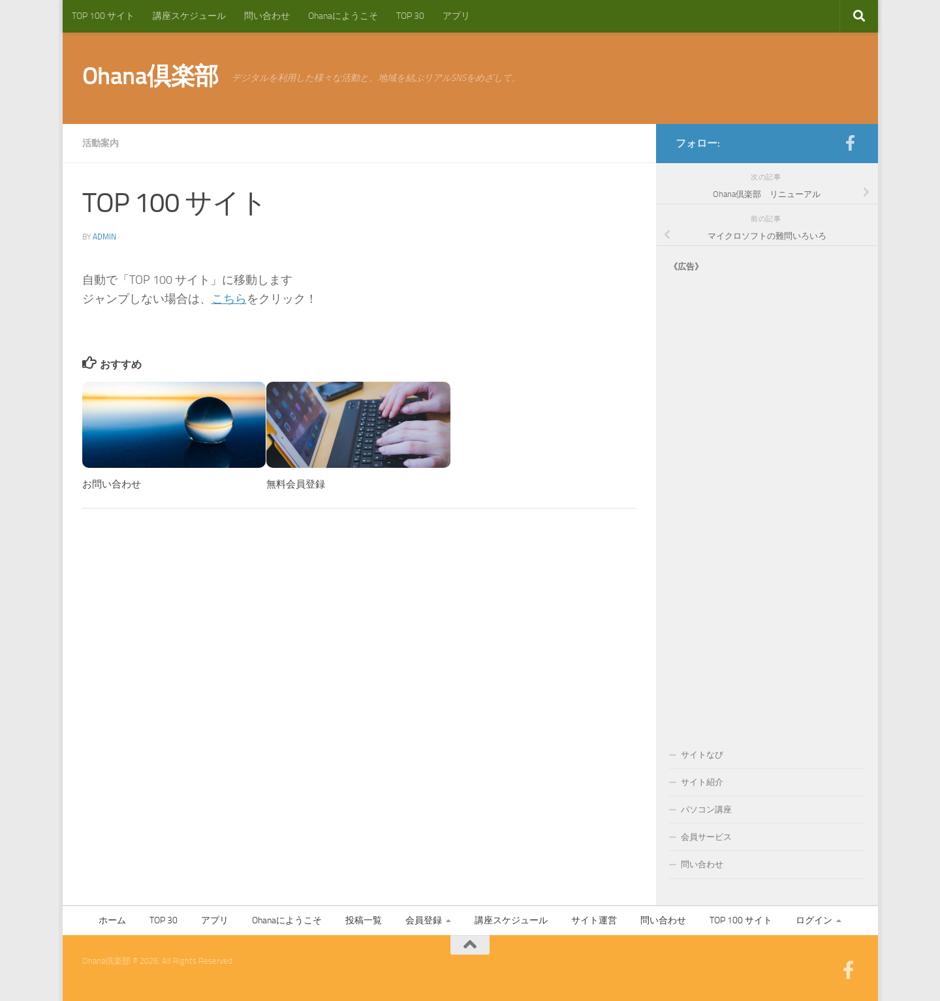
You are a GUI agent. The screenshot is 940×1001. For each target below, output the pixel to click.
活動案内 (100, 143)
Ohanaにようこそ (343, 16)
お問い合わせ (111, 484)
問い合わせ (267, 16)
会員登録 (423, 920)
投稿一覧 (363, 920)
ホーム (112, 920)
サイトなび (702, 755)
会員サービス (706, 837)
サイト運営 (594, 920)
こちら (229, 299)
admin (104, 236)
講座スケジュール (189, 16)
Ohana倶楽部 (150, 75)
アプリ (456, 16)
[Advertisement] (767, 497)
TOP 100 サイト (103, 16)
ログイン (814, 920)
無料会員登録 (295, 484)
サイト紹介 (702, 782)
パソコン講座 (706, 809)
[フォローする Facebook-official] (850, 143)
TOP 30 (410, 16)
